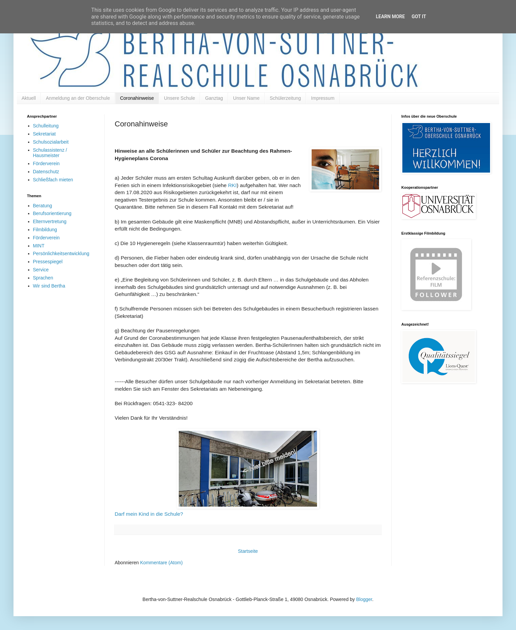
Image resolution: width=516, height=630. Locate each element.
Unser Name (246, 98)
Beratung (42, 205)
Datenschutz (46, 171)
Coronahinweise (137, 98)
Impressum (322, 98)
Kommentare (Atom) (161, 562)
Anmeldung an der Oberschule (78, 98)
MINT (39, 245)
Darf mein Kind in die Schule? (149, 514)
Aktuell (29, 98)
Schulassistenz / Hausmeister (50, 152)
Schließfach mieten (53, 179)
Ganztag (214, 98)
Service (41, 269)
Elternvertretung (50, 221)
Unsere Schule (179, 98)
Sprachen (43, 277)
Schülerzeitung (285, 98)
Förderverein (46, 163)
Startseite (248, 551)
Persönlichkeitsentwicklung (61, 253)
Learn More (390, 16)
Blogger (364, 599)
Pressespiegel (48, 261)
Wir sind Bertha (49, 286)
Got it (418, 16)
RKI (232, 185)
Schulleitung (46, 125)
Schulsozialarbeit (51, 142)
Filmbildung (45, 229)
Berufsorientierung (52, 213)
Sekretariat (44, 134)
